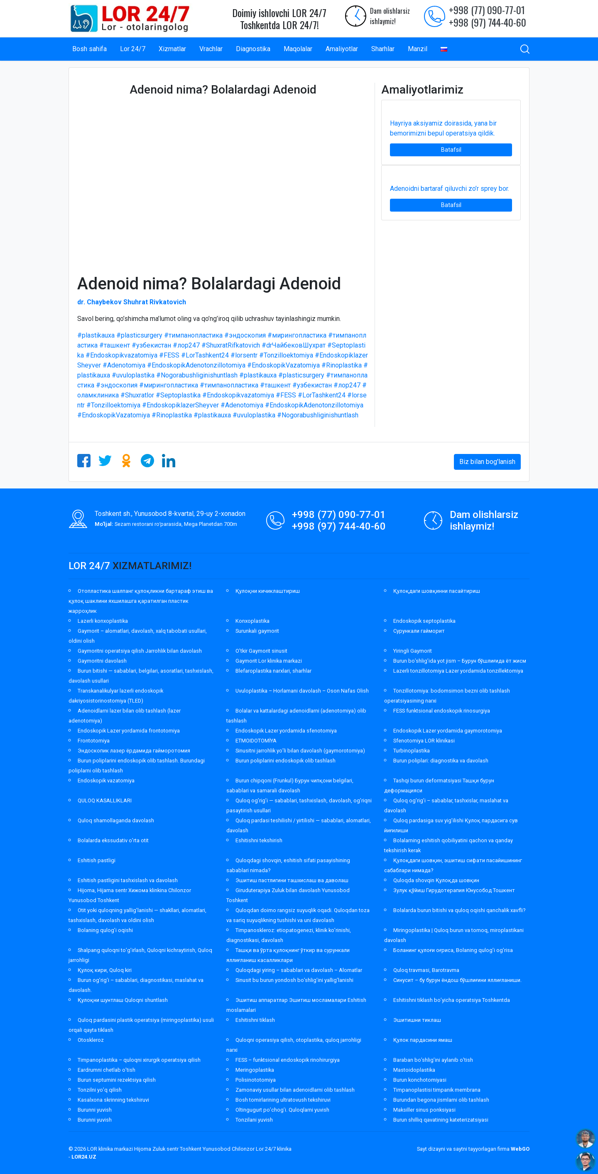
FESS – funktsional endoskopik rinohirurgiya (287, 1060)
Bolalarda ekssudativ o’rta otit (113, 840)
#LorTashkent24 (205, 355)
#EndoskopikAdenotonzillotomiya (196, 365)
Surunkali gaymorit (257, 631)
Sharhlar (383, 49)
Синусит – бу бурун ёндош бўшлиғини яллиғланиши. (457, 980)
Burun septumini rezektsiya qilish (117, 1080)
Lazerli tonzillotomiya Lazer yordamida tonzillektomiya (458, 671)
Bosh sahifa (89, 49)
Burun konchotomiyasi (419, 1080)
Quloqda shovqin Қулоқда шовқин (436, 880)
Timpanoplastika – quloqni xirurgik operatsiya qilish (139, 1060)
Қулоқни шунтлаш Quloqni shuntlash (123, 1000)
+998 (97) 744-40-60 (487, 22)
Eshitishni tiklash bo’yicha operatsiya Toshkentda (451, 1000)
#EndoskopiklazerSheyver (180, 405)
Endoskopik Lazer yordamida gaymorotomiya (447, 731)
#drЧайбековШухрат (294, 345)
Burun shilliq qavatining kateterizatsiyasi (440, 1120)
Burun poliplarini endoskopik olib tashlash (285, 760)
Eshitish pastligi (96, 860)
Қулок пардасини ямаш (422, 1040)
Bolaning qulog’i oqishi (105, 930)
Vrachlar (211, 49)
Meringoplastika (254, 1070)
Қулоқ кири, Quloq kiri (105, 970)
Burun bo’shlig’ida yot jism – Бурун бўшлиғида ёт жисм (459, 661)
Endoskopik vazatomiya (106, 780)
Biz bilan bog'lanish (487, 462)
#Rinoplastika (341, 365)
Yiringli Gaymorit (412, 651)
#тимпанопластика (193, 335)
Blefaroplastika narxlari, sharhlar (273, 671)
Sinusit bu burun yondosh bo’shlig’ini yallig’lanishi (294, 980)
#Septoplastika (178, 395)
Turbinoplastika (411, 750)
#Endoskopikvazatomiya (121, 355)
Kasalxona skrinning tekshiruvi (113, 1100)
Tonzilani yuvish (254, 1120)
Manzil (417, 49)
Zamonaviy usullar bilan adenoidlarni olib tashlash (295, 1090)
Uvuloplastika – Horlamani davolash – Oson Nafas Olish (302, 691)
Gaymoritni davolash (102, 661)
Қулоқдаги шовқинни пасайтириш (436, 591)
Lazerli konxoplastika (103, 621)
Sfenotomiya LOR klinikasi (424, 740)
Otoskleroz (91, 1040)
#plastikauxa (96, 335)
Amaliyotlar (342, 49)
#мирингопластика (296, 335)
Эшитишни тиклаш (417, 1020)
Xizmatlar (172, 49)
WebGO (520, 1149)
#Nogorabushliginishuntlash (197, 375)
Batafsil (451, 149)
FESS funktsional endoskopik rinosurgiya (441, 711)
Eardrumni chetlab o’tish (106, 1070)
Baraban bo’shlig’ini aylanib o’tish (433, 1060)
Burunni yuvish (95, 1110)
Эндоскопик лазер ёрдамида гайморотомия (134, 750)
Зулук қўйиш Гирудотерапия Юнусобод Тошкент (454, 890)
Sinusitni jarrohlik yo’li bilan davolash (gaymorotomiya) (300, 750)
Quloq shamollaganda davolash (116, 820)
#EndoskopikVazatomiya (283, 365)
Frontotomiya (94, 740)
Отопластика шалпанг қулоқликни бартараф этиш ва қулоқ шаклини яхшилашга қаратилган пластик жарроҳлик (141, 601)
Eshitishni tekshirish (258, 840)
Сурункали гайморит (419, 631)
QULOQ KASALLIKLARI (105, 800)
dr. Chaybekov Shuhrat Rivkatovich (131, 302)
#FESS (169, 355)
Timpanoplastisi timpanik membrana (436, 1090)
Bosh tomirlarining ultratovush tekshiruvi (283, 1100)
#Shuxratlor (137, 395)
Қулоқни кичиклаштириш (267, 591)
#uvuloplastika (133, 375)
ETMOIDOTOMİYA (256, 740)
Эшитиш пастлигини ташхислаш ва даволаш (291, 880)
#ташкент (114, 345)
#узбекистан (151, 345)
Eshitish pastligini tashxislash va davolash (128, 880)
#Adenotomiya (124, 365)
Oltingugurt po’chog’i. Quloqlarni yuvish (282, 1110)
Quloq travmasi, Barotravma (426, 970)
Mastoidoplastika (414, 1070)
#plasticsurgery (139, 335)
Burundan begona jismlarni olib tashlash (441, 1100)
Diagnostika (253, 49)
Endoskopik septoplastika (424, 621)
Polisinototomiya (255, 1080)
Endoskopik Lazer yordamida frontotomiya (129, 731)
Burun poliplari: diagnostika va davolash (440, 760)
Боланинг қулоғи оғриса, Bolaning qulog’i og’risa (453, 950)
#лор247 (186, 345)
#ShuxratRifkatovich (230, 345)
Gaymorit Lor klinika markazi (268, 661)
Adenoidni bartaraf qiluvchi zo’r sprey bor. (449, 188)
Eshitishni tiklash (255, 1020)
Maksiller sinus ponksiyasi (424, 1110)
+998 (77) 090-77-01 (487, 9)
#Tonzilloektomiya (286, 355)
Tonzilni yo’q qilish (100, 1090)
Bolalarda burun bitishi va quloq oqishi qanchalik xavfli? (459, 910)
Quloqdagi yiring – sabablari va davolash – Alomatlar (298, 970)
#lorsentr (243, 355)
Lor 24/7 (132, 49)
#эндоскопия (245, 335)
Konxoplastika (252, 621)
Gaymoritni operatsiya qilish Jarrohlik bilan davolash (140, 651)
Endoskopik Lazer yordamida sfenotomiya (286, 731)
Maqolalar (298, 49)
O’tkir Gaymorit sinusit (261, 651)
